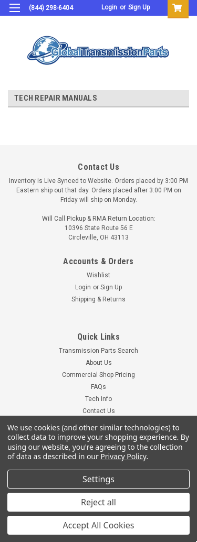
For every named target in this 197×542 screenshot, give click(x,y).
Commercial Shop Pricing (98, 374)
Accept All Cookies (98, 525)
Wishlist (98, 275)
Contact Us (98, 411)
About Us (99, 362)
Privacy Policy (123, 456)
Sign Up (139, 7)
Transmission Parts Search (98, 350)
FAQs (98, 387)
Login (109, 7)
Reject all (98, 502)
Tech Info (98, 399)
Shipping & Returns (98, 299)
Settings (98, 479)
